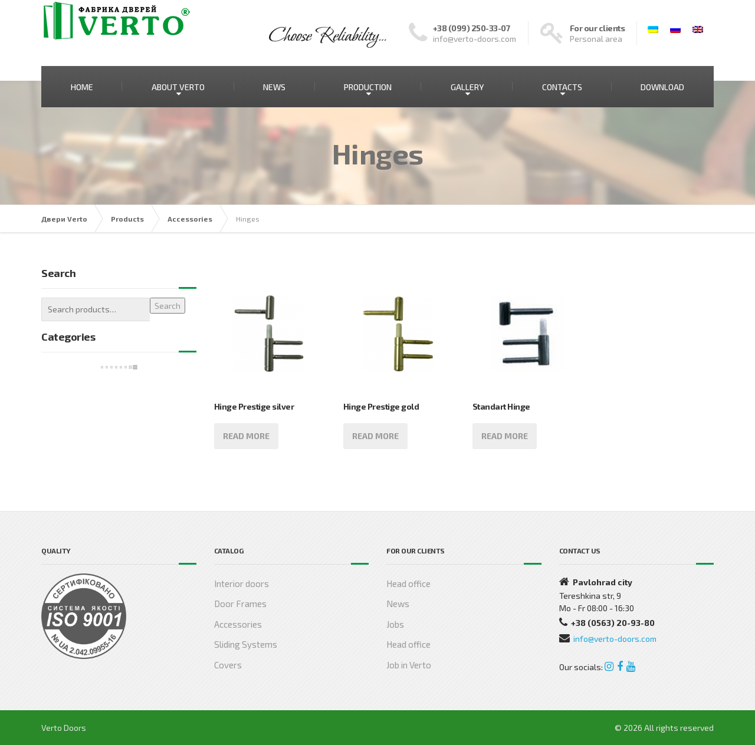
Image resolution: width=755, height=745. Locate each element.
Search (167, 306)
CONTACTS (562, 87)
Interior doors (241, 583)
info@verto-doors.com (614, 639)
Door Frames (240, 603)
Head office (408, 583)
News (397, 603)
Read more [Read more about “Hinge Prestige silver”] (246, 436)
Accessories (238, 624)
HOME (82, 87)
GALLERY (467, 87)
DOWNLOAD (662, 87)
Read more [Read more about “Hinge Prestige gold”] (375, 436)
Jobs (395, 624)
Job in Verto (408, 665)
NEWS (274, 87)
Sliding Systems (245, 644)
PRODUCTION (368, 87)
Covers (228, 665)
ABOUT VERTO (178, 87)
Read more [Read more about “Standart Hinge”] (504, 436)
